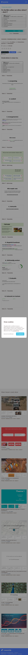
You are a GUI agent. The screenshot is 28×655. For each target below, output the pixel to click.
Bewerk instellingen (9, 333)
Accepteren (20, 334)
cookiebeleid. (16, 330)
